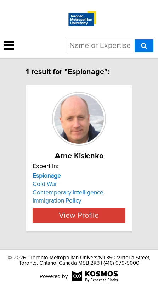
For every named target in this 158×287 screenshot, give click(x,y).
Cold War (45, 184)
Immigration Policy (57, 201)
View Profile (79, 215)
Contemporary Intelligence (68, 192)
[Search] (144, 45)
